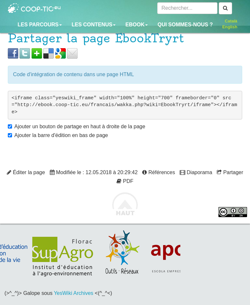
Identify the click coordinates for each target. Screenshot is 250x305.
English (229, 26)
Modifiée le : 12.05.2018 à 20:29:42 (94, 172)
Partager (230, 172)
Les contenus (94, 24)
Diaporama (196, 172)
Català (231, 21)
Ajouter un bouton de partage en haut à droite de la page (79, 126)
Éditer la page (26, 172)
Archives (83, 293)
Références (158, 172)
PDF (125, 181)
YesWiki (63, 293)
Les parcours (40, 24)
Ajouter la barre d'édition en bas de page (61, 135)
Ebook (136, 24)
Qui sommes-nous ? (185, 24)
